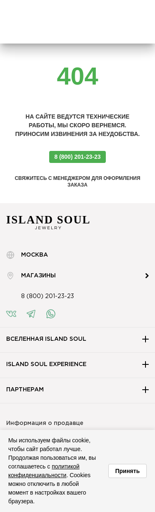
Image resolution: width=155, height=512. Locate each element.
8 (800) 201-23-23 (77, 156)
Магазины (31, 276)
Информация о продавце (44, 423)
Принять (127, 471)
